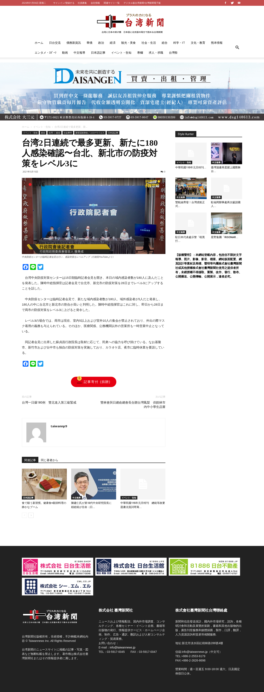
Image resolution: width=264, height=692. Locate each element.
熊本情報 (217, 42)
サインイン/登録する (63, 2)
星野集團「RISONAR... (224, 237)
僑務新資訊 (73, 42)
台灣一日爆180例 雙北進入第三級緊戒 (49, 402)
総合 (164, 42)
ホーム (39, 42)
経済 (113, 42)
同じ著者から (49, 460)
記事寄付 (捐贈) (93, 382)
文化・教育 (198, 42)
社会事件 (68, 132)
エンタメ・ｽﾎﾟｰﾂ (45, 52)
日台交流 (55, 42)
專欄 (140, 52)
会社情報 (95, 2)
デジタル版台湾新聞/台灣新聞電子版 (142, 2)
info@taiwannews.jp (123, 647)
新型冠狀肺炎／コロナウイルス (89, 132)
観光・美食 (128, 42)
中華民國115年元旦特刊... (190, 167)
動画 (65, 52)
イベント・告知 (121, 52)
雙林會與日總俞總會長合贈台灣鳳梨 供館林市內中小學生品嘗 (132, 405)
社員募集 (82, 2)
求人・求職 (156, 52)
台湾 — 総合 (54, 132)
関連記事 (30, 460)
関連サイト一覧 (112, 2)
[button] (237, 48)
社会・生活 (148, 42)
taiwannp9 (59, 426)
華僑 (89, 42)
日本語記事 (98, 52)
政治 (101, 42)
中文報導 (79, 52)
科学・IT (179, 42)
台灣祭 (173, 52)
